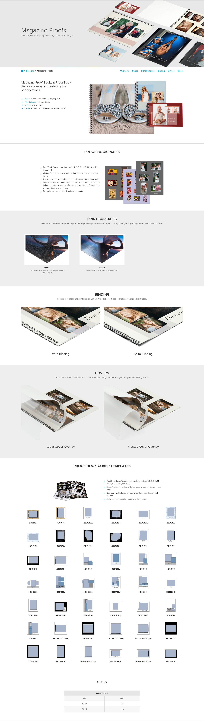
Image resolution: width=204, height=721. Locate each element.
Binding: (27, 105)
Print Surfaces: (30, 102)
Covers (171, 71)
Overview (124, 71)
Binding (161, 71)
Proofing (31, 71)
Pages (135, 71)
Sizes (180, 71)
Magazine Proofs (45, 71)
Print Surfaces (147, 71)
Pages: (27, 99)
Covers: (27, 108)
